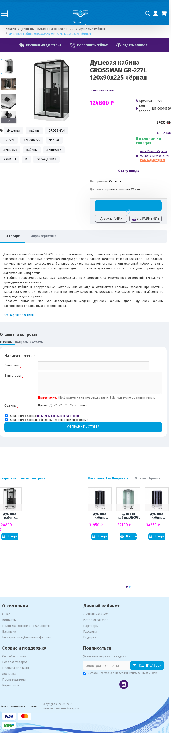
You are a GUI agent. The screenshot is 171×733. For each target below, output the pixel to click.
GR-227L (11, 140)
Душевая (15, 130)
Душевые (12, 150)
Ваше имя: (14, 365)
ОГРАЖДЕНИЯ (49, 159)
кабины (33, 150)
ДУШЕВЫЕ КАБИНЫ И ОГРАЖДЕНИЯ (50, 29)
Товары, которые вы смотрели (23, 478)
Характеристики (46, 236)
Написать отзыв (104, 90)
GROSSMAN (59, 130)
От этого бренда (150, 478)
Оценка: (12, 405)
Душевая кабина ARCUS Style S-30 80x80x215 (130, 516)
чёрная (56, 140)
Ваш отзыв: (15, 376)
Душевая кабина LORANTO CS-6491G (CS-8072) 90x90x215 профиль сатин (102, 516)
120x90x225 (34, 140)
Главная (12, 29)
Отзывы (8, 342)
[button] (11, 120)
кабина (36, 130)
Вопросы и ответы (31, 342)
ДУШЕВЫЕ (56, 150)
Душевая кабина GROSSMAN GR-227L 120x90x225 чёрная (12, 516)
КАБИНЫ (12, 159)
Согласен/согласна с (123, 673)
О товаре (15, 236)
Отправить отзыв (85, 427)
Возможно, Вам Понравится (111, 478)
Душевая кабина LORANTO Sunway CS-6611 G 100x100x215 (159, 516)
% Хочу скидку (130, 171)
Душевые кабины (94, 29)
